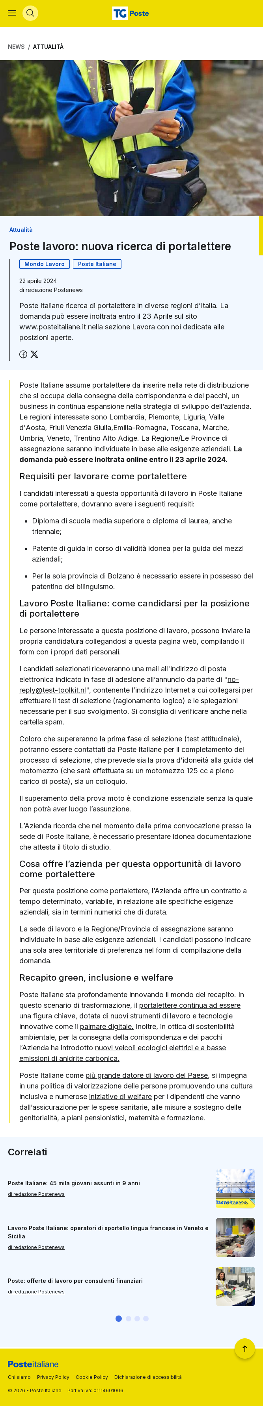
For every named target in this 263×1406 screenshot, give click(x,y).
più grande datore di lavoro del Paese (147, 1077)
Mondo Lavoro (44, 265)
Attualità (48, 48)
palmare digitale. (107, 1028)
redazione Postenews (54, 291)
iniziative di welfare (120, 1098)
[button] (119, 1320)
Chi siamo (19, 1377)
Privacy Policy (53, 1377)
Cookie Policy (92, 1377)
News (16, 48)
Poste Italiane (97, 265)
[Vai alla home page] (131, 14)
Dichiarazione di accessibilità (148, 1377)
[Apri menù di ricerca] (30, 14)
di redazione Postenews (36, 1196)
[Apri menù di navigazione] (12, 14)
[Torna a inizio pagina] (245, 1348)
